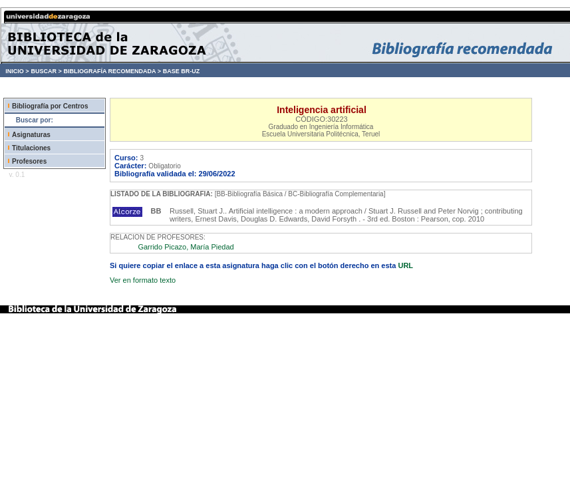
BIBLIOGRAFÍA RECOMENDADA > (112, 71)
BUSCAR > (46, 71)
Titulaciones (31, 148)
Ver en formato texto (143, 280)
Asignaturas (31, 134)
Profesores (29, 161)
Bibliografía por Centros (50, 106)
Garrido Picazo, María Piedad (185, 247)
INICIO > (17, 71)
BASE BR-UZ (181, 71)
